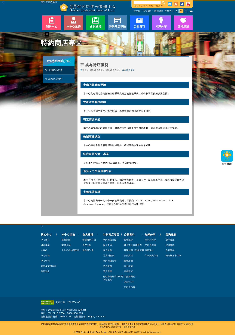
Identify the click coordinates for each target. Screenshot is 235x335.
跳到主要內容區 (49, 2)
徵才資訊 (170, 240)
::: (3, 2)
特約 (151, 6)
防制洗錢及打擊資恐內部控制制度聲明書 (58, 324)
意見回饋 (170, 250)
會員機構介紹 (89, 240)
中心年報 (45, 255)
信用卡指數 (129, 287)
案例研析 (128, 271)
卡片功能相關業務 (71, 250)
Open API (129, 282)
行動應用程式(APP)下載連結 (113, 278)
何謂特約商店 (55, 70)
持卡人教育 (150, 240)
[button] (163, 2)
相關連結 (149, 250)
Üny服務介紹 (151, 255)
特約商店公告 (110, 261)
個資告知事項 (128, 324)
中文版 (137, 11)
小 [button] (186, 11)
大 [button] (177, 11)
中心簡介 (45, 240)
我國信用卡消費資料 (134, 250)
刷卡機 (144, 6)
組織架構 (45, 245)
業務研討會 (88, 250)
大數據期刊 (129, 276)
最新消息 (45, 271)
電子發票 (107, 271)
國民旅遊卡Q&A (174, 255)
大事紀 (44, 250)
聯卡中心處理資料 (133, 245)
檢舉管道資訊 (129, 327)
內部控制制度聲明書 (88, 324)
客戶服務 (107, 250)
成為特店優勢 (55, 78)
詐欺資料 (128, 255)
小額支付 (158, 6)
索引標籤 (128, 266)
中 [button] (181, 11)
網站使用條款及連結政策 (147, 324)
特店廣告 (107, 266)
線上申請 (107, 245)
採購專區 (170, 245)
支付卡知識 (150, 245)
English (147, 11)
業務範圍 (66, 240)
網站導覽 (158, 11)
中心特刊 (45, 261)
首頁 (84, 70)
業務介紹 (66, 245)
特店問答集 (108, 255)
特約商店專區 (96, 70)
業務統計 (128, 240)
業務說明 (128, 261)
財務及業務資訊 (49, 266)
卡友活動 (86, 245)
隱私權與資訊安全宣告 (109, 324)
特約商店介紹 (112, 70)
